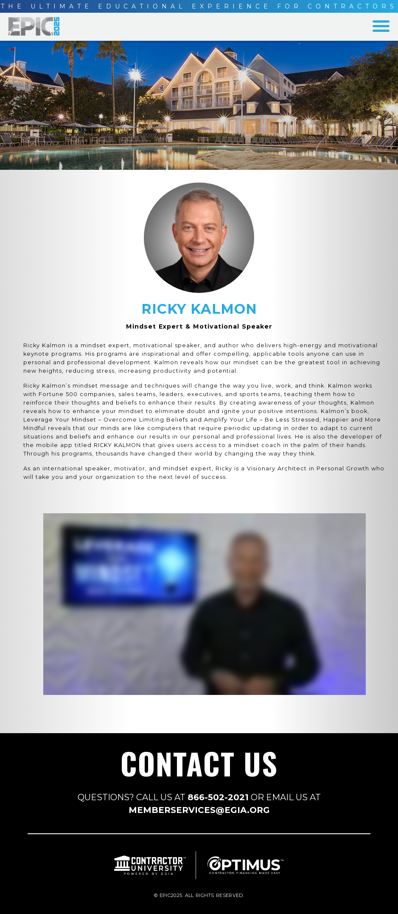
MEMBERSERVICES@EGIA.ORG (199, 810)
